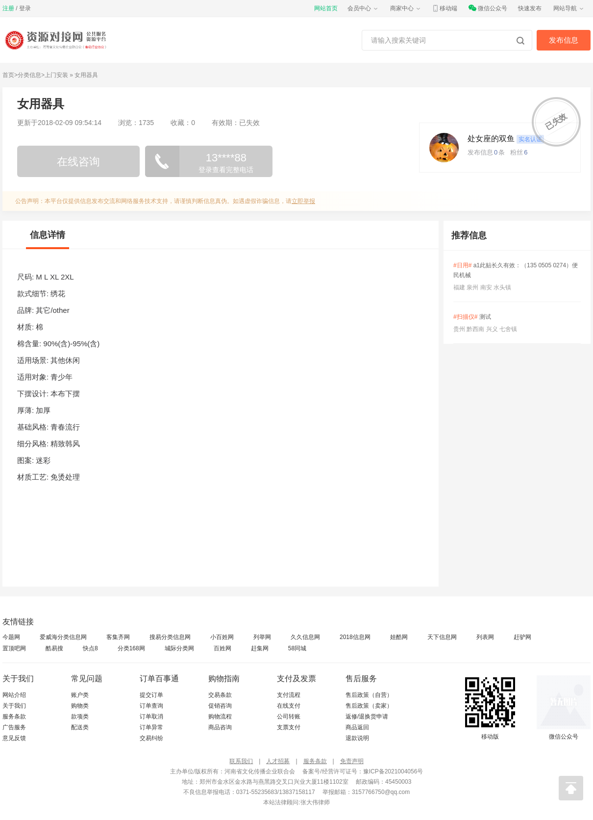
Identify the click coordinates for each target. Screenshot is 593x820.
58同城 (297, 648)
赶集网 (260, 648)
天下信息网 (442, 637)
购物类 (80, 705)
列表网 (485, 637)
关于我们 (14, 705)
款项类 (80, 716)
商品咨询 (220, 727)
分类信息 (29, 75)
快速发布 (530, 8)
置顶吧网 (14, 648)
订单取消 (151, 716)
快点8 (90, 648)
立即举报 (303, 201)
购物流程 (220, 716)
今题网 (11, 637)
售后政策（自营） (369, 695)
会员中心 (363, 8)
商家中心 (405, 8)
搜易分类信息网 (170, 637)
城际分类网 (179, 648)
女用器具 (86, 75)
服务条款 (14, 716)
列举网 (262, 637)
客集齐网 (118, 637)
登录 (25, 8)
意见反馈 (14, 738)
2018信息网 (355, 637)
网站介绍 (14, 695)
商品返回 (357, 727)
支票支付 (288, 727)
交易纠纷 (151, 738)
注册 (8, 8)
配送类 (80, 727)
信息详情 (47, 235)
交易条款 (220, 695)
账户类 (80, 695)
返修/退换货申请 (367, 716)
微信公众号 (487, 8)
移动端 (444, 8)
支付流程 (288, 695)
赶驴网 (522, 637)
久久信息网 (305, 637)
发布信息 (563, 40)
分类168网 (131, 648)
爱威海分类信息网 (63, 637)
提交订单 (151, 695)
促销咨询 (220, 705)
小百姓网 (222, 637)
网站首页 (326, 8)
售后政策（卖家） (369, 705)
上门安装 (56, 75)
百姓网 (222, 648)
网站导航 (569, 8)
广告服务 (14, 727)
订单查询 (151, 705)
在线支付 (288, 705)
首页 (8, 75)
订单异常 (151, 727)
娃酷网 (399, 637)
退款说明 (357, 738)
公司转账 (288, 716)
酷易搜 (54, 648)
